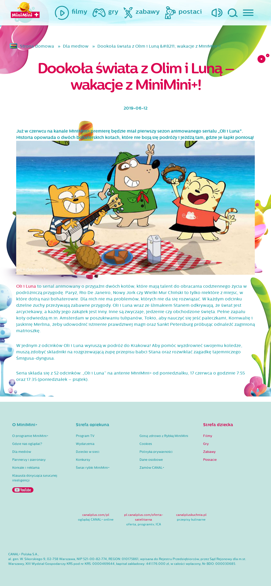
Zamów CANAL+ (151, 467)
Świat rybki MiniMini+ (93, 467)
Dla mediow (76, 46)
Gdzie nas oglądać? (27, 443)
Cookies (145, 443)
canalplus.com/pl (95, 515)
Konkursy (83, 459)
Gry (206, 443)
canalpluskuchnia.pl (191, 515)
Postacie (210, 459)
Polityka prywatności (156, 451)
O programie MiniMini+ (30, 436)
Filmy (207, 436)
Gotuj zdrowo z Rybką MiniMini (163, 436)
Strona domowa (37, 46)
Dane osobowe (151, 459)
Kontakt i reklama (26, 467)
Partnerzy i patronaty (29, 459)
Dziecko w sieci (87, 451)
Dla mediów (21, 451)
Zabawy (209, 451)
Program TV (85, 436)
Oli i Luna (26, 286)
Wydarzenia (85, 443)
